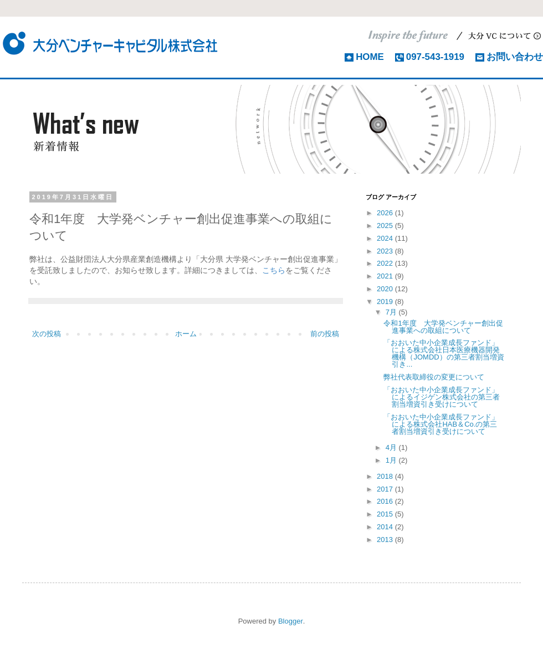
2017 (386, 489)
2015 (386, 514)
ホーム (186, 334)
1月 (392, 460)
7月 (392, 312)
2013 (386, 539)
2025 (386, 225)
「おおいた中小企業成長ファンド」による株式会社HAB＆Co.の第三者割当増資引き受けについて (441, 424)
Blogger (290, 621)
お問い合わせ (514, 57)
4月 (392, 447)
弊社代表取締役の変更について (433, 377)
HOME (370, 57)
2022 (386, 263)
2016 (386, 501)
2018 (386, 476)
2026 (386, 213)
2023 (386, 251)
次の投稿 (46, 334)
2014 (386, 527)
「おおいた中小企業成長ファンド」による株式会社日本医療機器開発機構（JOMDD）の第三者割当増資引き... (443, 353)
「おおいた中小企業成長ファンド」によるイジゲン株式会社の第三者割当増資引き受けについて (441, 397)
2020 (386, 289)
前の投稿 (324, 334)
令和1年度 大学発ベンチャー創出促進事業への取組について (443, 327)
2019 (386, 301)
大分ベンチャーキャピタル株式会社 (111, 43)
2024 (386, 238)
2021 (386, 276)
